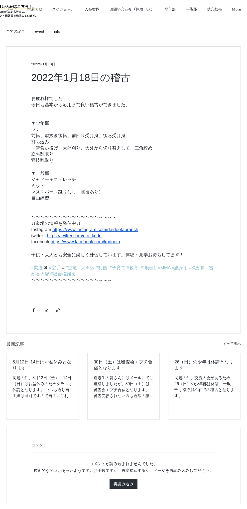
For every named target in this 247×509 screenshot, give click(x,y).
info (57, 31)
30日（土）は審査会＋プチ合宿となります (123, 364)
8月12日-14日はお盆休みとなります (41, 364)
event (39, 31)
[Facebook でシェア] (33, 310)
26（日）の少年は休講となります (203, 364)
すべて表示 (232, 343)
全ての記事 (15, 31)
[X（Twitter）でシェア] (45, 310)
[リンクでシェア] (58, 310)
